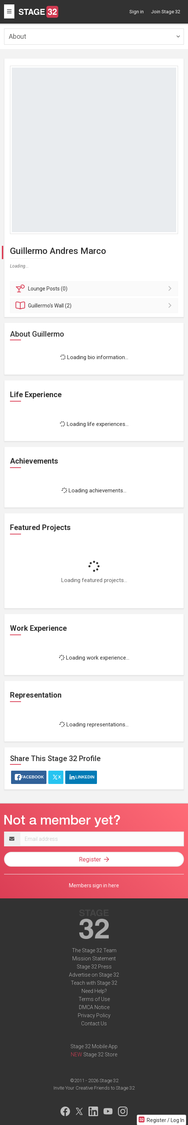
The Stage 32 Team (94, 950)
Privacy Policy (94, 1015)
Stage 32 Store (100, 1054)
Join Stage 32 (165, 11)
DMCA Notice (94, 1007)
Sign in (136, 11)
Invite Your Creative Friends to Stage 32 (94, 1088)
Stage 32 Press (94, 967)
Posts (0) (95, 288)
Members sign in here (94, 885)
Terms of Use (94, 999)
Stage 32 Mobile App (94, 1046)
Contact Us (94, 1023)
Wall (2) (95, 305)
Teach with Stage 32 (94, 983)
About (17, 36)
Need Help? (94, 991)
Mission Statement (94, 958)
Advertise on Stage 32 (94, 975)
